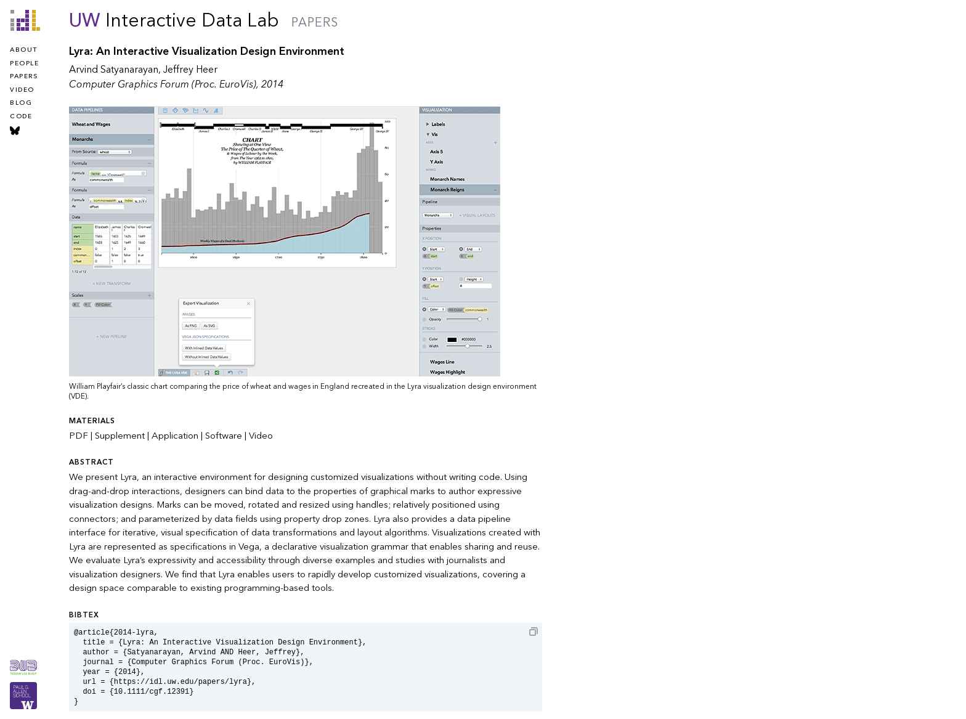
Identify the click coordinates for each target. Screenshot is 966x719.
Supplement (120, 435)
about (24, 50)
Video (261, 435)
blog (21, 103)
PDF (78, 435)
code (21, 116)
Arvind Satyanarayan (113, 69)
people (24, 63)
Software (223, 435)
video (22, 90)
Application (175, 435)
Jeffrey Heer (190, 69)
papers (24, 76)
